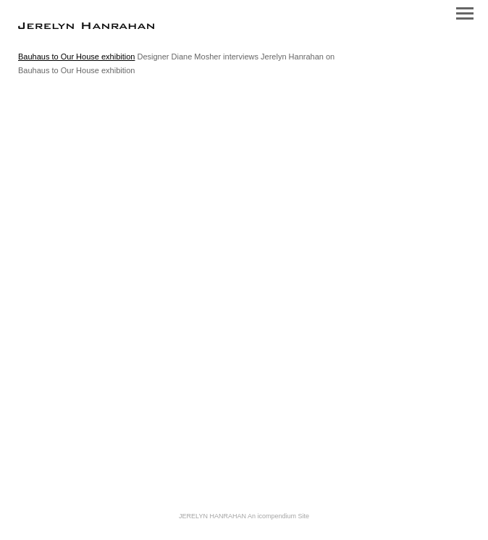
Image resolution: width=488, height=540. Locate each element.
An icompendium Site (278, 516)
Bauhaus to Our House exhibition (76, 56)
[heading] (86, 26)
